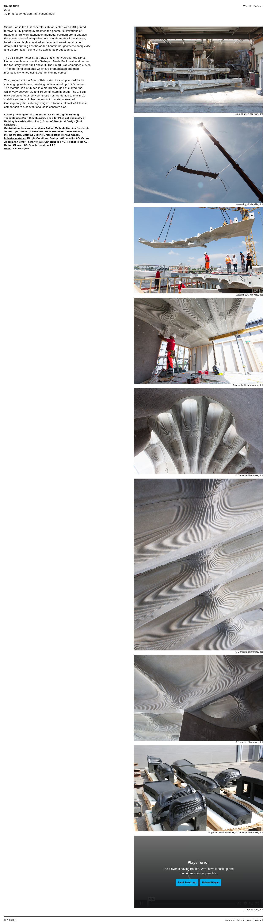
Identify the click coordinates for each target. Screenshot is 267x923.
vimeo (250, 920)
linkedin (241, 920)
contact (259, 920)
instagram (230, 920)
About (258, 6)
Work (247, 6)
